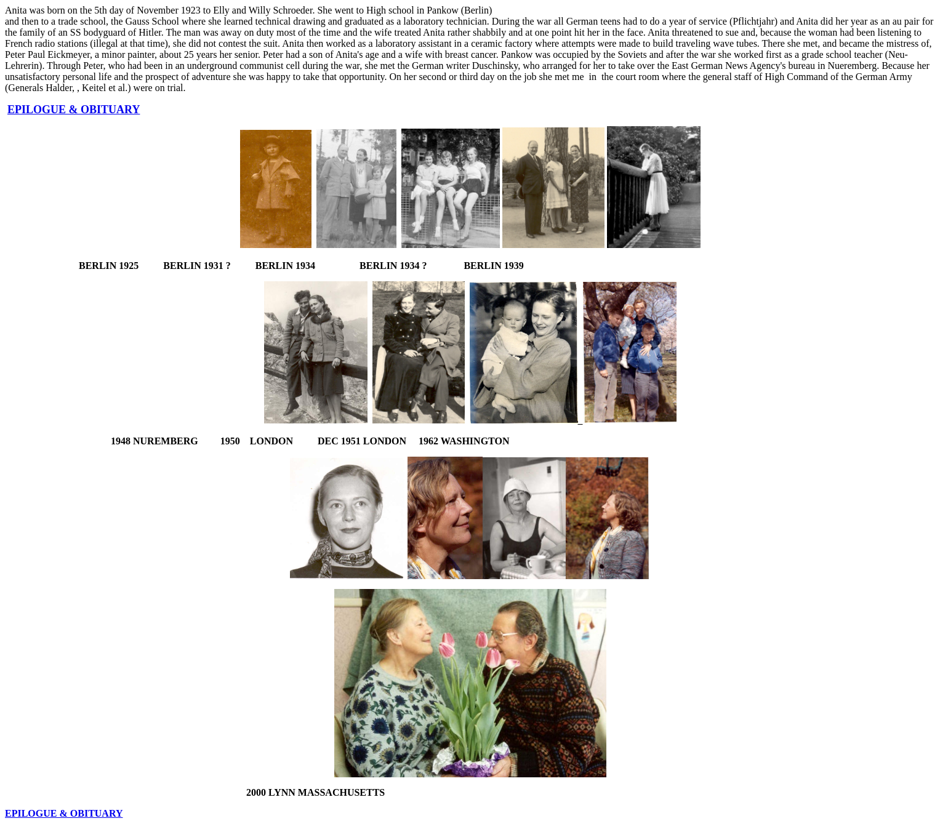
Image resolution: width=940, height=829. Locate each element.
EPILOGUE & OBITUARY (73, 109)
